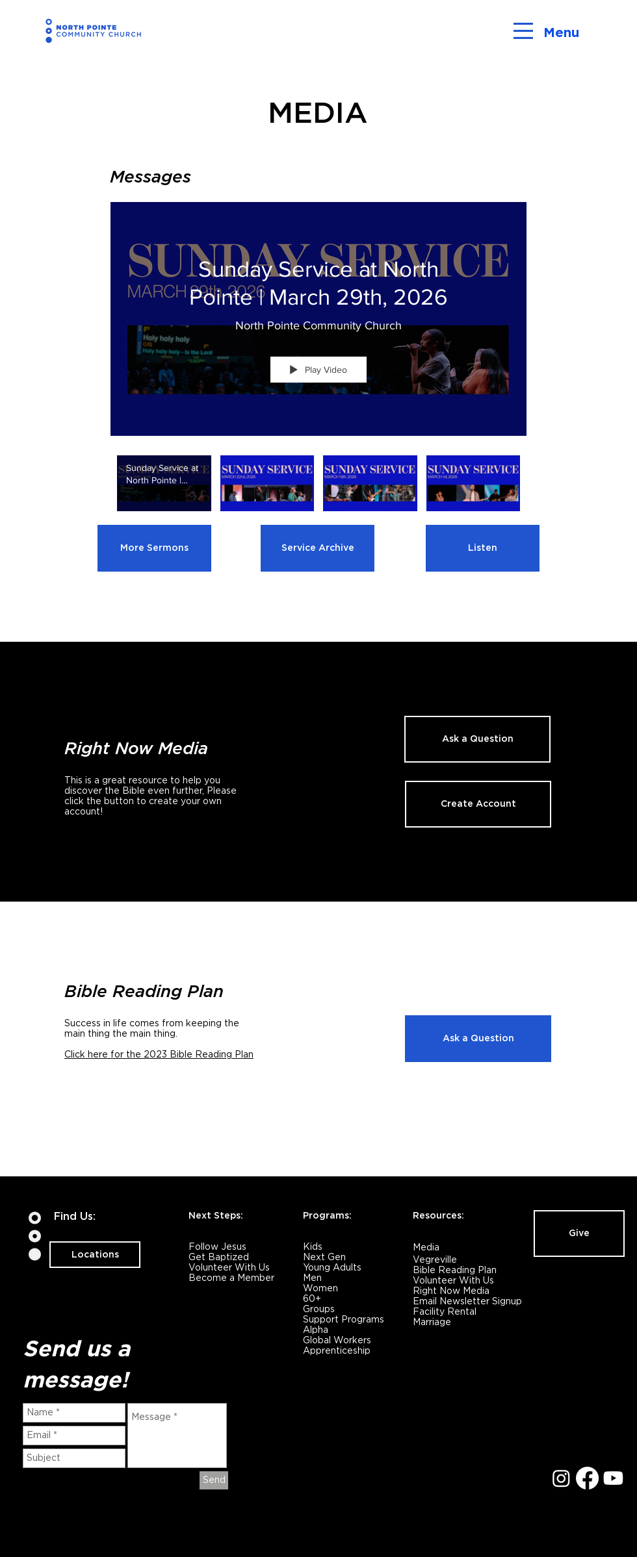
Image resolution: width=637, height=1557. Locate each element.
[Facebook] (587, 1478)
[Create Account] (478, 804)
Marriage (432, 1322)
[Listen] (483, 548)
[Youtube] (613, 1478)
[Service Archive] (317, 548)
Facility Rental (444, 1311)
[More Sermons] (154, 548)
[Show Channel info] (513, 184)
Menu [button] (561, 32)
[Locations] (94, 1254)
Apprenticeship (336, 1350)
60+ (312, 1298)
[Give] (579, 1233)
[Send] (214, 1480)
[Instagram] (561, 1478)
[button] (523, 31)
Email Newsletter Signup (467, 1301)
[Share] (483, 184)
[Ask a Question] (477, 739)
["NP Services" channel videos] (318, 492)
